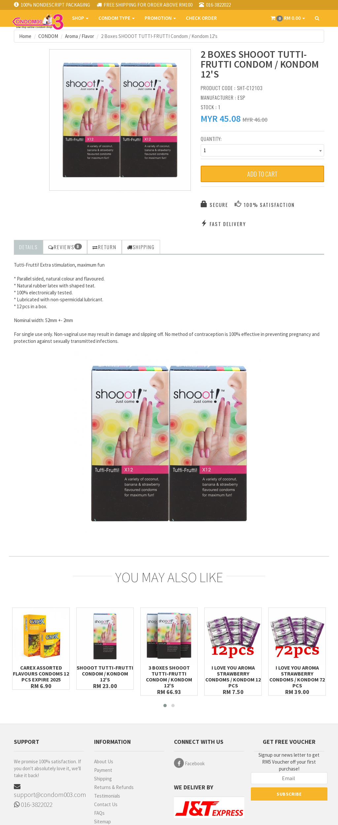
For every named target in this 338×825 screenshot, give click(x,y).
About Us (103, 761)
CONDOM (48, 36)
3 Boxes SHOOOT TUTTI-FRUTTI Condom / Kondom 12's (169, 676)
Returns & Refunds (114, 787)
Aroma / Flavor (79, 36)
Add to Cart (262, 174)
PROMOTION (160, 18)
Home (25, 36)
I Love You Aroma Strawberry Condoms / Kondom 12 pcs (233, 676)
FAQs (99, 813)
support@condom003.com (49, 791)
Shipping (103, 779)
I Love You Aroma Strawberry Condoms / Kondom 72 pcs (297, 676)
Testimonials (107, 796)
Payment (103, 770)
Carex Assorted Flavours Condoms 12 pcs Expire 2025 (41, 673)
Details (28, 246)
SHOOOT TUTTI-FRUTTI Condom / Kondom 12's (105, 673)
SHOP (80, 18)
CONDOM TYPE (116, 18)
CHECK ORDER (201, 18)
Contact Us (106, 804)
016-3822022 (33, 804)
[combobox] (262, 150)
